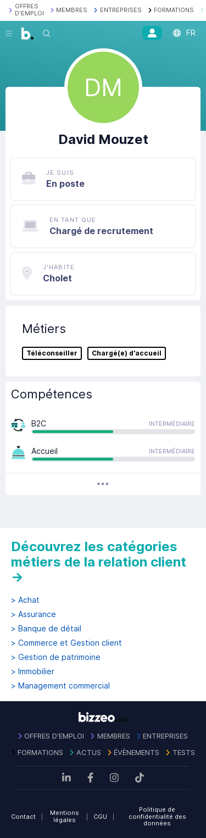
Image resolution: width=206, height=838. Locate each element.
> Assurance (33, 614)
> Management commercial (60, 685)
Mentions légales (64, 816)
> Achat (25, 600)
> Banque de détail (46, 628)
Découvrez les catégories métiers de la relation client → (98, 562)
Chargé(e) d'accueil (127, 353)
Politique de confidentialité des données (157, 816)
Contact (23, 816)
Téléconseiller (51, 353)
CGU (100, 816)
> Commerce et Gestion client (66, 643)
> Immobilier (32, 671)
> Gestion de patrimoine (56, 657)
